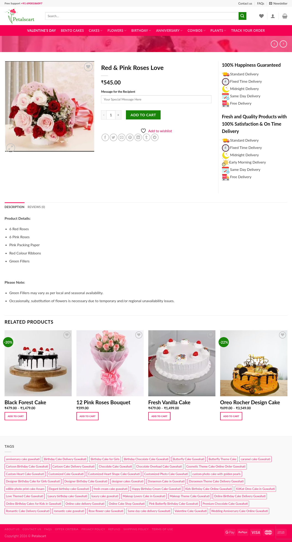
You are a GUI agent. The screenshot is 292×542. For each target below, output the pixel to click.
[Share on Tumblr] (146, 137)
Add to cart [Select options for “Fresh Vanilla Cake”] (159, 416)
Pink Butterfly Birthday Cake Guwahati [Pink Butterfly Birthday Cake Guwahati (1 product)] (173, 503)
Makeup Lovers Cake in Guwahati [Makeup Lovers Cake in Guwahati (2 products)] (144, 496)
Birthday (141, 30)
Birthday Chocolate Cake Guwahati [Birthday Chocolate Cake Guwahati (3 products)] (146, 459)
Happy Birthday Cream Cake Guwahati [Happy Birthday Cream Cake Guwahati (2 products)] (156, 489)
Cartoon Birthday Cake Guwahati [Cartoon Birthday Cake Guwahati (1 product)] (27, 466)
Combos (197, 30)
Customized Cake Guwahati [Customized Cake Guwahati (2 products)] (65, 474)
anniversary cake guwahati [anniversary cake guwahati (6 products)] (23, 459)
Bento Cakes (72, 30)
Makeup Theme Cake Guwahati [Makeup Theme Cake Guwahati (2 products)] (190, 496)
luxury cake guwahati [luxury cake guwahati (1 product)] (104, 496)
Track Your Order (248, 30)
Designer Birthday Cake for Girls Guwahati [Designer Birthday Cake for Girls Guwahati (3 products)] (33, 481)
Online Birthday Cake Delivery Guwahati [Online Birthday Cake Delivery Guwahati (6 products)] (240, 496)
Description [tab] (14, 207)
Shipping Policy (136, 529)
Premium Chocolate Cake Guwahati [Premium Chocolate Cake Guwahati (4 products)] (225, 503)
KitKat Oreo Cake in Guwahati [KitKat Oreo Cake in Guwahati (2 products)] (255, 489)
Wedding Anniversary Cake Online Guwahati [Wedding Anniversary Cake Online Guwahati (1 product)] (239, 511)
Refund (114, 529)
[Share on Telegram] (155, 137)
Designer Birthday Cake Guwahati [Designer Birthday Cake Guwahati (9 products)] (85, 481)
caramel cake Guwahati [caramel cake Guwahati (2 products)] (255, 459)
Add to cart (143, 115)
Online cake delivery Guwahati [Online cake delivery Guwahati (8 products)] (84, 503)
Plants (218, 30)
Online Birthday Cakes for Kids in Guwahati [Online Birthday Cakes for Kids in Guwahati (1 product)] (33, 503)
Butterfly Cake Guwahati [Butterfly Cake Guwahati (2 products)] (188, 459)
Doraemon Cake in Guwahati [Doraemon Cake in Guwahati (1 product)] (166, 481)
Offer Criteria (66, 529)
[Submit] (242, 16)
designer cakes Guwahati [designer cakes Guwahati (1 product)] (127, 481)
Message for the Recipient (118, 91)
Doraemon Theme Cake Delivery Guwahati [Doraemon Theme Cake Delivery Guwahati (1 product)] (216, 481)
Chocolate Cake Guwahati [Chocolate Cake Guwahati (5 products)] (115, 466)
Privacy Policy (93, 529)
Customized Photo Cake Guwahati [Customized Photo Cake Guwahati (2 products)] (166, 474)
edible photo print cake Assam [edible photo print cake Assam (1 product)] (25, 489)
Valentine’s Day (41, 30)
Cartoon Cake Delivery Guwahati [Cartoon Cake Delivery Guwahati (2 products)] (73, 466)
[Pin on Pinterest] (130, 137)
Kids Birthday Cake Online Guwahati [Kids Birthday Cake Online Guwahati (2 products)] (208, 489)
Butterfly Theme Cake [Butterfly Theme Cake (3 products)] (222, 459)
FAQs (260, 3)
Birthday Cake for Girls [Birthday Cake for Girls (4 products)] (105, 459)
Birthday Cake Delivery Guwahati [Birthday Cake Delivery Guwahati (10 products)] (65, 459)
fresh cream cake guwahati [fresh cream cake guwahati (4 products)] (111, 489)
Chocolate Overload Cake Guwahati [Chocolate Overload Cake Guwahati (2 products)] (159, 466)
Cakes (95, 30)
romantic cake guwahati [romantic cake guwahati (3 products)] (69, 511)
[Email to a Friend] (121, 137)
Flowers (116, 30)
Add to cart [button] (88, 416)
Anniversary (169, 30)
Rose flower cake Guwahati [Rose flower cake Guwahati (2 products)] (106, 511)
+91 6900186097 (31, 3)
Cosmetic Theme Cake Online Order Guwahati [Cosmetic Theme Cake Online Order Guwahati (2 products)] (215, 466)
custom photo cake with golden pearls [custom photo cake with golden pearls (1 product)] (216, 474)
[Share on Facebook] (105, 137)
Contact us (245, 3)
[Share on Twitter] (113, 137)
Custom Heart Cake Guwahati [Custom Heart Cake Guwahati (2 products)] (25, 474)
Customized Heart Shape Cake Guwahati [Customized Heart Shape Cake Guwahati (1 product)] (114, 474)
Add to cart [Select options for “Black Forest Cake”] (16, 416)
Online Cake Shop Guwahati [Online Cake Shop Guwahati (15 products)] (127, 503)
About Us (12, 529)
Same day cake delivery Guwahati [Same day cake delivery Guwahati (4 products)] (149, 511)
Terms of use (162, 529)
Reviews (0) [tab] (36, 207)
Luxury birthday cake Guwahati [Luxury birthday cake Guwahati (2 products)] (67, 496)
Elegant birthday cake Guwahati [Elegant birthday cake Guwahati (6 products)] (69, 489)
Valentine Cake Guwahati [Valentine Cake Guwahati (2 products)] (191, 511)
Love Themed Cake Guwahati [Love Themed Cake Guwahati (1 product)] (24, 496)
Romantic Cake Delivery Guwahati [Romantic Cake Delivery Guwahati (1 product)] (28, 511)
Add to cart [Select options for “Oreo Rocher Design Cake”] (231, 416)
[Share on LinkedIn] (138, 137)
